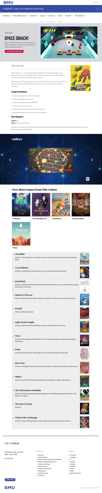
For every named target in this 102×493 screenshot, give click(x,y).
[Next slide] (92, 160)
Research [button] (69, 16)
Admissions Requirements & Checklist (49, 459)
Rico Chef (18, 363)
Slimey (17, 376)
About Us (41, 455)
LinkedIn (72, 464)
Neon (16, 335)
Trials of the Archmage (25, 417)
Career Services (43, 466)
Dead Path (19, 281)
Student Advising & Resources (47, 462)
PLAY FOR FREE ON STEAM (14, 51)
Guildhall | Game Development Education (23, 8)
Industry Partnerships (44, 468)
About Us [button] (52, 16)
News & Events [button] (79, 16)
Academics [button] (6, 16)
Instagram (73, 457)
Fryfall (17, 308)
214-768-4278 (9, 458)
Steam (72, 471)
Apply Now (10, 479)
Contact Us (41, 475)
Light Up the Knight (23, 322)
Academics (42, 21)
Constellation (20, 267)
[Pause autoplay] (87, 179)
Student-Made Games (50, 21)
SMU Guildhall (12, 443)
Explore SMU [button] (95, 2)
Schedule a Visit (43, 473)
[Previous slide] (10, 160)
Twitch (72, 468)
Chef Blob (19, 254)
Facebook (73, 455)
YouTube (72, 466)
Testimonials (42, 471)
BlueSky (72, 462)
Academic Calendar (44, 464)
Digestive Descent (22, 295)
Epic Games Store (75, 473)
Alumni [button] (60, 16)
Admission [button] (33, 16)
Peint (16, 349)
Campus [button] (42, 16)
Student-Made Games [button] (20, 16)
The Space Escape (22, 404)
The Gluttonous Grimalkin (27, 390)
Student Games (42, 457)
